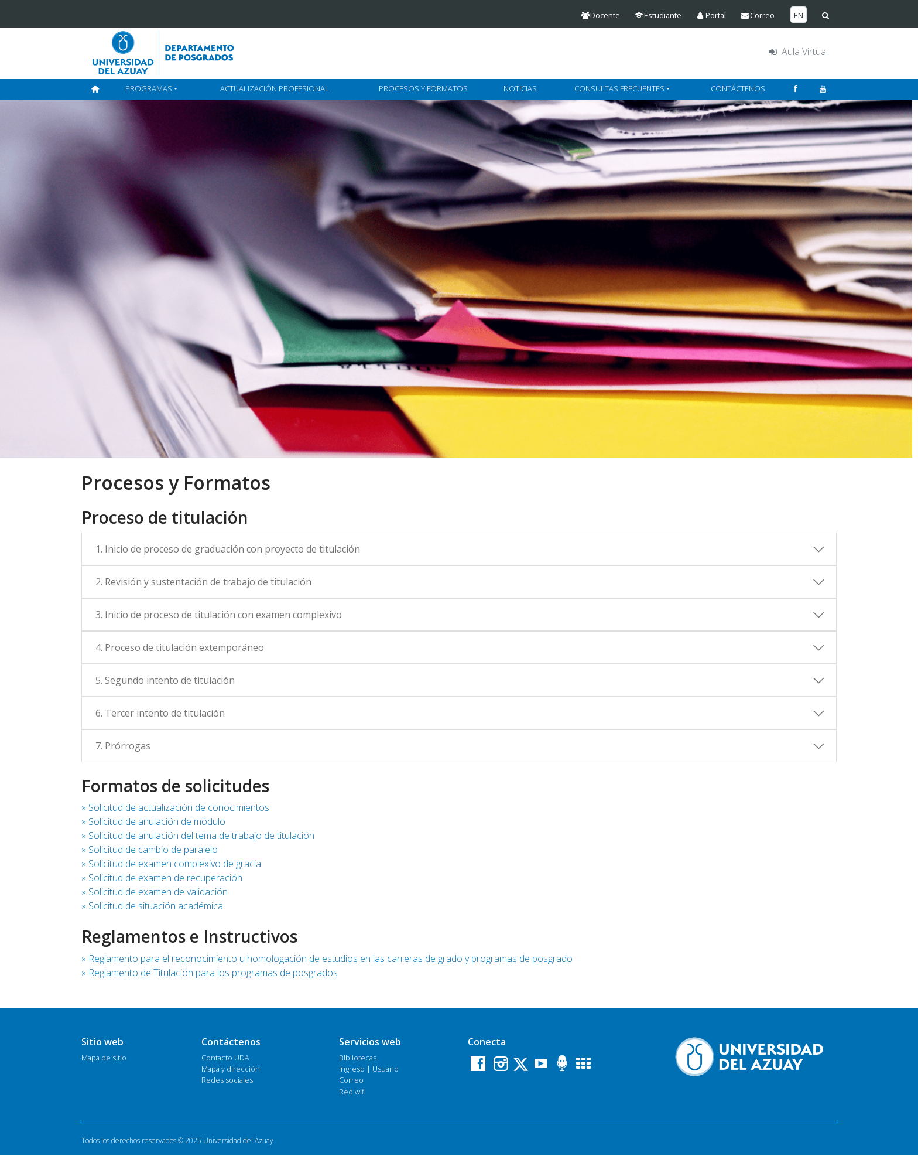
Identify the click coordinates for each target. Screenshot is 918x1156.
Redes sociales (227, 1080)
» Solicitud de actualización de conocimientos (175, 807)
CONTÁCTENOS (738, 88)
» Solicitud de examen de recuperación (161, 877)
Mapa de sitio (103, 1057)
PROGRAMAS (148, 88)
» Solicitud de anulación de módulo (153, 821)
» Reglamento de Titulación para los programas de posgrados (209, 972)
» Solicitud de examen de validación (154, 891)
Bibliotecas (357, 1057)
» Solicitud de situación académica (152, 905)
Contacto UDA (225, 1057)
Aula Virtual (797, 51)
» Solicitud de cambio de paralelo (149, 849)
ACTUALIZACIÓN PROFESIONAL (274, 88)
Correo (351, 1080)
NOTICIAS (520, 88)
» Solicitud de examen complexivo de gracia (171, 863)
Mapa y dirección (230, 1068)
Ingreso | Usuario (369, 1068)
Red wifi (352, 1091)
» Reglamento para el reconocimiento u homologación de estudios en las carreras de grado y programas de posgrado (327, 958)
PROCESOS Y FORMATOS (423, 88)
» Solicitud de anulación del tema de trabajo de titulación (197, 835)
